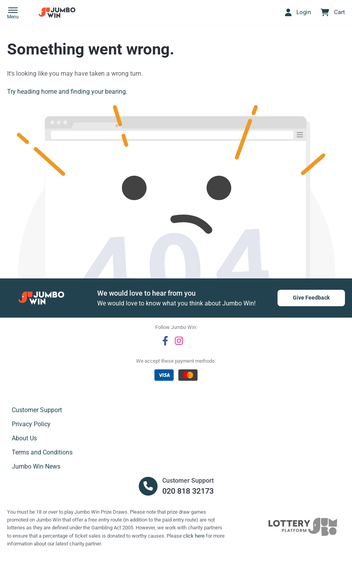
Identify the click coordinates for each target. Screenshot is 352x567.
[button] (13, 13)
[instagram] (179, 340)
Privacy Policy (31, 424)
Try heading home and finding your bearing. (67, 91)
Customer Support (37, 410)
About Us (24, 438)
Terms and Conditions (42, 452)
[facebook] (165, 340)
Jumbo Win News (36, 466)
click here (194, 536)
